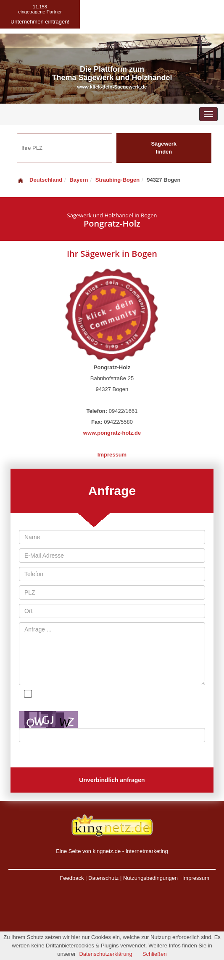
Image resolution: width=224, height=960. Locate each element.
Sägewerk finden (164, 148)
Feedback (72, 878)
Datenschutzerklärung (105, 954)
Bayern (78, 180)
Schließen (154, 954)
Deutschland (39, 180)
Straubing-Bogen (117, 180)
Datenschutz (103, 878)
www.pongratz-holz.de (112, 433)
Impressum (112, 454)
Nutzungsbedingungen (150, 878)
